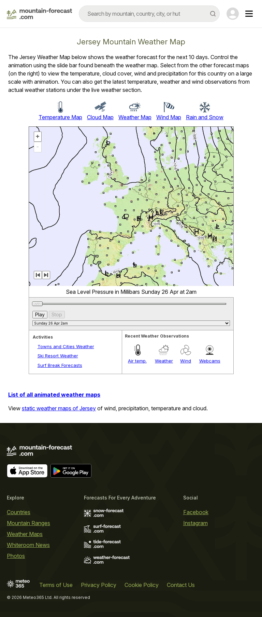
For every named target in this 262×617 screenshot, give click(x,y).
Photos (16, 555)
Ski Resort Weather (58, 355)
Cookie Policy (142, 584)
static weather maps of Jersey (59, 408)
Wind (185, 361)
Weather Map (134, 117)
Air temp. (137, 361)
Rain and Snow (204, 117)
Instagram (195, 523)
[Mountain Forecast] (39, 13)
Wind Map (168, 117)
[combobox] (149, 13)
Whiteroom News (28, 544)
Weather (164, 361)
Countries (18, 512)
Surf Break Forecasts (60, 365)
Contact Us (181, 584)
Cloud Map (100, 117)
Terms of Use (56, 584)
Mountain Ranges (28, 523)
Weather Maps (25, 534)
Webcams (209, 361)
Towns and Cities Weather (66, 346)
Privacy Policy (98, 584)
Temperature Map (60, 117)
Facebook (195, 512)
